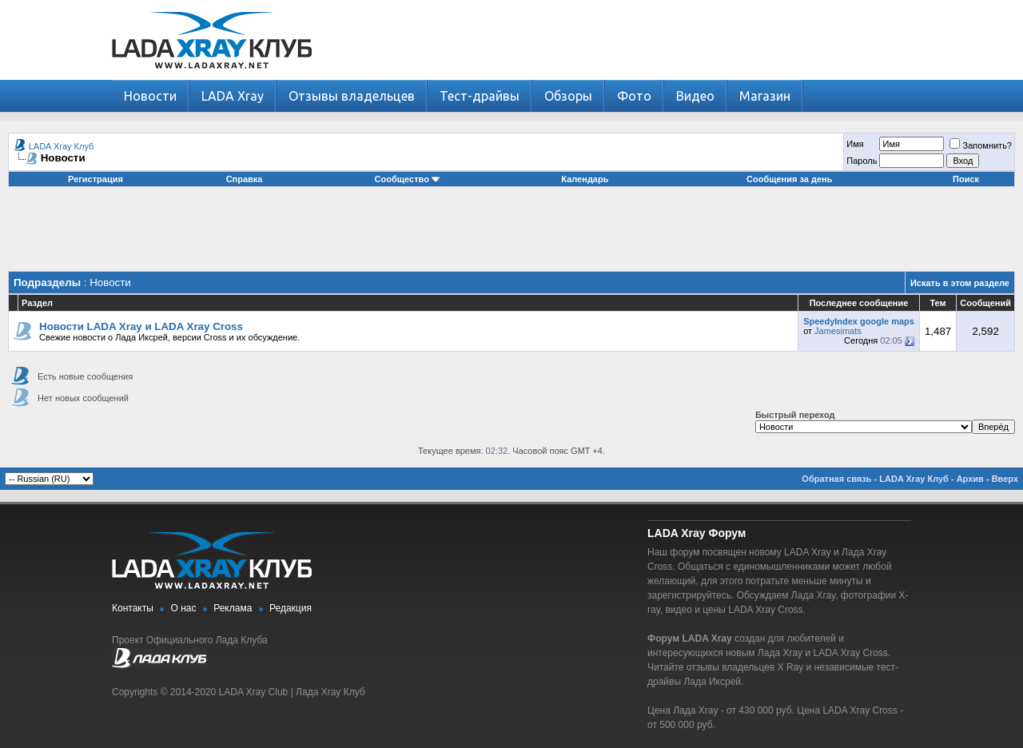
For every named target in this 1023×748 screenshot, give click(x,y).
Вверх (1005, 478)
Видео (695, 96)
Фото (634, 96)
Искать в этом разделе (959, 283)
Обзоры (568, 96)
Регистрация (95, 179)
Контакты (132, 608)
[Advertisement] (511, 235)
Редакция (290, 608)
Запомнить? (980, 145)
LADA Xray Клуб (61, 146)
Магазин (764, 96)
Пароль (861, 160)
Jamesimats (838, 331)
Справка (244, 179)
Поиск (966, 179)
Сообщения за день (789, 179)
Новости (150, 96)
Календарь (584, 179)
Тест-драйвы (479, 96)
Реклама (232, 608)
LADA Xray (232, 96)
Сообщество (407, 179)
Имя (854, 144)
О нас (184, 608)
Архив (970, 478)
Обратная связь (836, 478)
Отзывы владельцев (352, 96)
